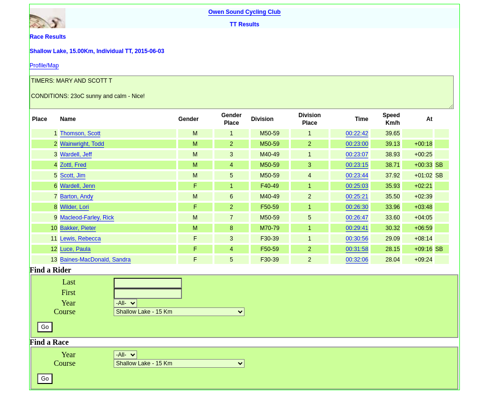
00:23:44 (357, 175)
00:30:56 (357, 238)
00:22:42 (357, 133)
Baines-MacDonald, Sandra (95, 259)
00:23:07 (357, 154)
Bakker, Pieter (78, 228)
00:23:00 (357, 144)
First (68, 292)
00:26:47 (357, 217)
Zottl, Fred (73, 165)
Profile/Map (44, 65)
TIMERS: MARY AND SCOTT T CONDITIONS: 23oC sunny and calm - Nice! (242, 92)
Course (64, 311)
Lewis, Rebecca (80, 238)
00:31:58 (357, 249)
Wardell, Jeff (76, 154)
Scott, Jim (72, 175)
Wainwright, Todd (82, 144)
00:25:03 (357, 186)
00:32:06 (357, 259)
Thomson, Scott (80, 133)
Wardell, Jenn (78, 186)
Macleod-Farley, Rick (87, 217)
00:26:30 (357, 207)
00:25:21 (357, 196)
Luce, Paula (75, 249)
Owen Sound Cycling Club (244, 12)
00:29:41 (357, 228)
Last (68, 282)
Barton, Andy (76, 196)
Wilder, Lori (74, 207)
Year (68, 303)
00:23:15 (357, 165)
